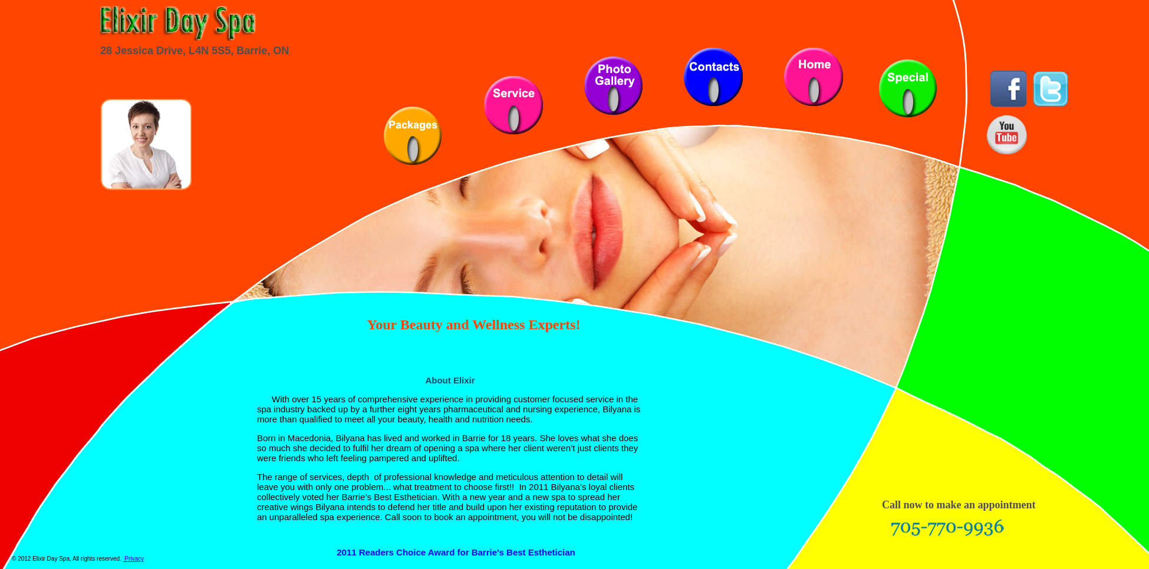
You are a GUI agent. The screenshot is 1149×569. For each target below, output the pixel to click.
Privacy (133, 558)
